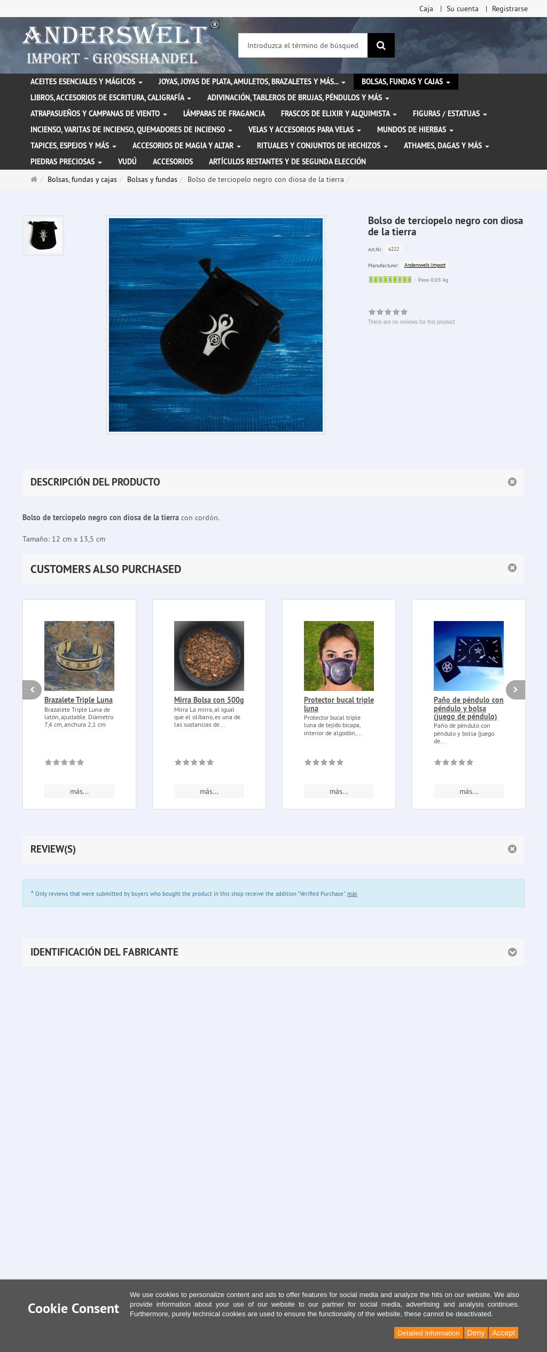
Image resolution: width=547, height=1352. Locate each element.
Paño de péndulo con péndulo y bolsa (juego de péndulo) (469, 708)
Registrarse (510, 8)
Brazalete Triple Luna (78, 700)
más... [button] (79, 791)
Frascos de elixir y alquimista (339, 113)
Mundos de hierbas (415, 129)
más (352, 893)
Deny (476, 1333)
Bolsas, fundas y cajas (406, 81)
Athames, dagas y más (446, 145)
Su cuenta (463, 8)
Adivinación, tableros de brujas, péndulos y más (298, 97)
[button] (273, 569)
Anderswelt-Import (425, 264)
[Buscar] (381, 45)
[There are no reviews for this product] (64, 764)
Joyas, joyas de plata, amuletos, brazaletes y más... (252, 81)
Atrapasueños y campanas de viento (98, 113)
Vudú (127, 161)
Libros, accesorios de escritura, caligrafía (110, 97)
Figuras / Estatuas (450, 113)
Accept (503, 1333)
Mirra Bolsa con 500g (209, 700)
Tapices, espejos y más (73, 145)
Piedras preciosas (66, 161)
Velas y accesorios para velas (304, 129)
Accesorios (173, 161)
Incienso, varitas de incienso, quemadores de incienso (131, 129)
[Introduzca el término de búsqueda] (303, 45)
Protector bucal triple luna (339, 704)
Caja (426, 8)
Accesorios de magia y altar (186, 145)
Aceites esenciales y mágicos (86, 81)
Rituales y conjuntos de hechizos (322, 145)
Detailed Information (428, 1333)
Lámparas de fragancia (224, 113)
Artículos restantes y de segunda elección (287, 161)
